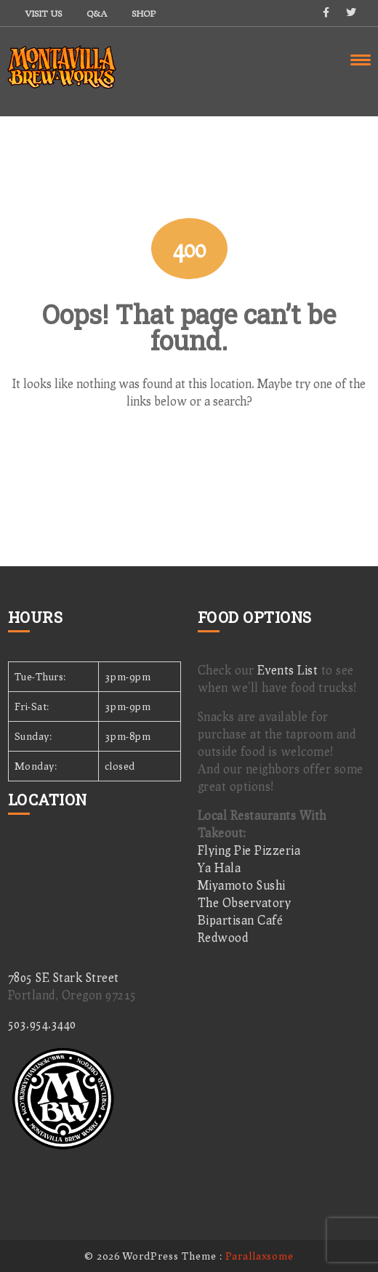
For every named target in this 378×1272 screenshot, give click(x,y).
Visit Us (43, 13)
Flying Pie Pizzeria (249, 850)
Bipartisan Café (241, 920)
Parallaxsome (259, 1255)
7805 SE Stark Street (63, 977)
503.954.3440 (42, 1024)
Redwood (223, 937)
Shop (144, 13)
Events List (287, 670)
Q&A (97, 13)
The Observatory (244, 902)
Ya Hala (219, 867)
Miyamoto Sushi (242, 885)
